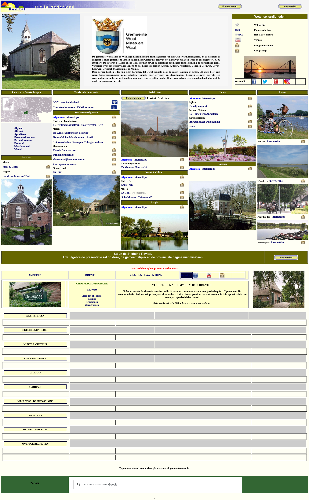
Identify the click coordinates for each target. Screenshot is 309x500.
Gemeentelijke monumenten (69, 159)
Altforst (18, 131)
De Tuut (57, 172)
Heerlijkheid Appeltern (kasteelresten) (75, 125)
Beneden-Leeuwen (24, 137)
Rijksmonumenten (63, 154)
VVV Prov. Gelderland (66, 102)
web (101, 125)
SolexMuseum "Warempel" (137, 197)
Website (185, 275)
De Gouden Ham (130, 167)
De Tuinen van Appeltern (203, 114)
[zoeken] (134, 484)
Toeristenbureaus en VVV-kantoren (73, 107)
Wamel (18, 149)
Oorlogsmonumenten (65, 164)
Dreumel (19, 143)
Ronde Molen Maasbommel (69, 137)
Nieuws (239, 34)
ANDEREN (35, 275)
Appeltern (20, 134)
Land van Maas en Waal (16, 176)
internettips (72, 117)
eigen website (95, 142)
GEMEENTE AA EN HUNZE (147, 275)
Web (237, 29)
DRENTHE (91, 275)
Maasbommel (22, 146)
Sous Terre (127, 184)
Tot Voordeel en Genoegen (68, 142)
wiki (91, 137)
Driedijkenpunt (198, 106)
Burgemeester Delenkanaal (204, 121)
